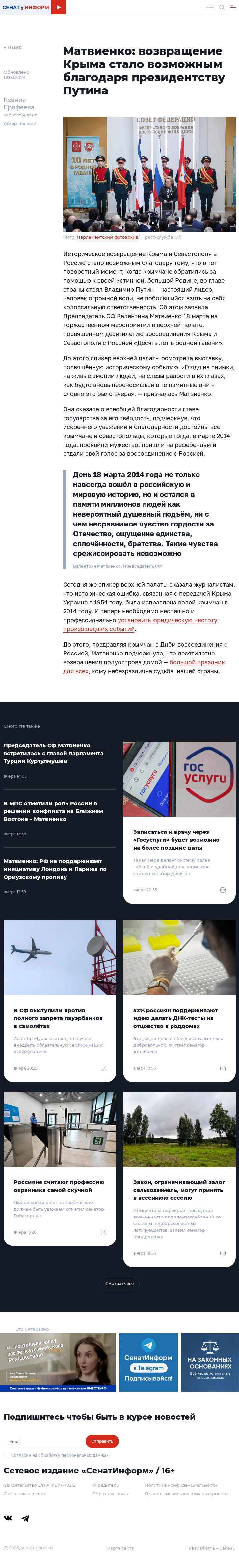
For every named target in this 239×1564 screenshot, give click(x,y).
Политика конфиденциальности (181, 1485)
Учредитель (105, 1485)
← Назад (13, 47)
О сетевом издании (25, 1493)
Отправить (102, 1441)
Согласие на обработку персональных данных (59, 1455)
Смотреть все (119, 1283)
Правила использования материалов (186, 1493)
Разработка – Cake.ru (212, 1548)
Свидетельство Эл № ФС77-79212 (39, 1485)
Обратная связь (110, 1493)
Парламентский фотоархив (107, 237)
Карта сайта (120, 1548)
